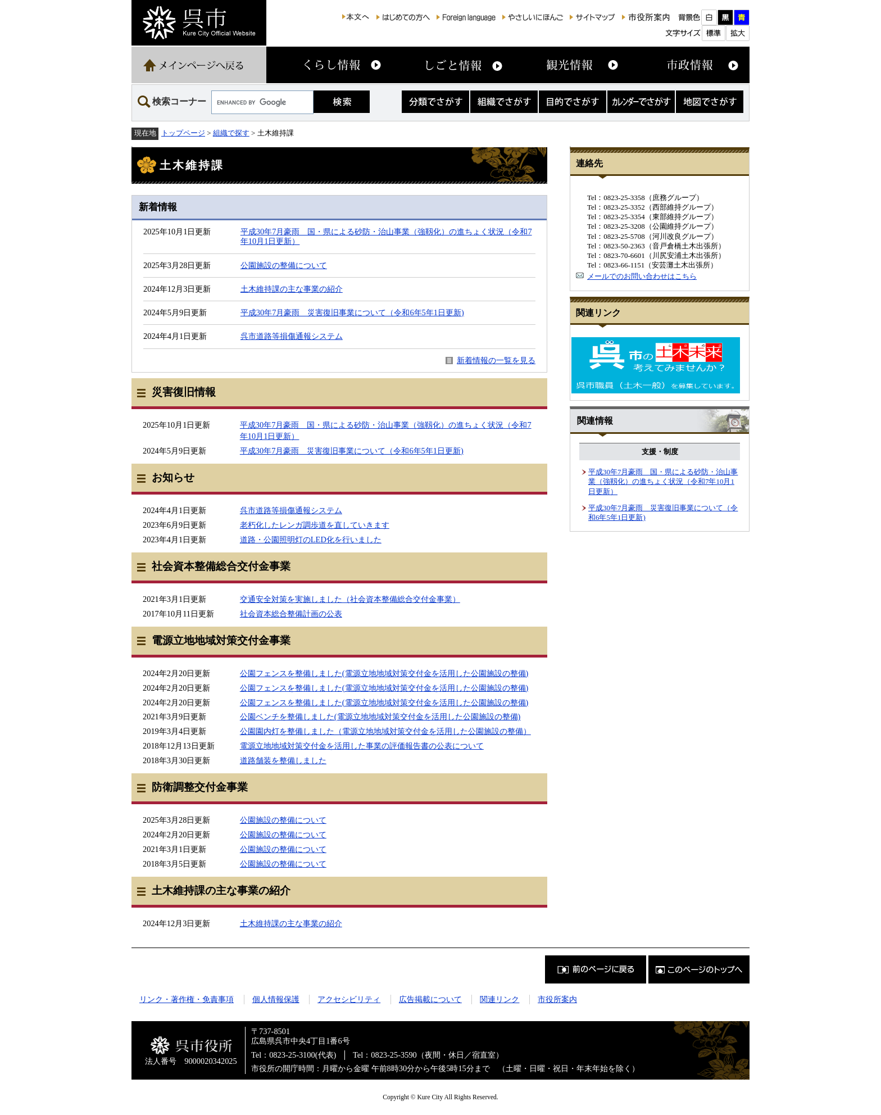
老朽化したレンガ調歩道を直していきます (314, 524)
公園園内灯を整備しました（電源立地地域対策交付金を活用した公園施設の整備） (385, 731)
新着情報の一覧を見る (496, 360)
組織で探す (231, 133)
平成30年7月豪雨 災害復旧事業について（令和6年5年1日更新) (352, 312)
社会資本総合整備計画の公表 (291, 613)
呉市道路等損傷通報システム (291, 336)
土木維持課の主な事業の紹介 (291, 288)
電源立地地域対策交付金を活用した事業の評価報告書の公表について (362, 745)
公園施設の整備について (283, 265)
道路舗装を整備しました (283, 760)
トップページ (183, 133)
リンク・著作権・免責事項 (186, 999)
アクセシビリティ (348, 999)
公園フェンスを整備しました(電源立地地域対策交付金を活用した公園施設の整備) (384, 673)
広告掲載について (430, 999)
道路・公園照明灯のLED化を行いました (311, 539)
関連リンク (499, 999)
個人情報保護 (275, 999)
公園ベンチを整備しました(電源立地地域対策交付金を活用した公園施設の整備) (380, 716)
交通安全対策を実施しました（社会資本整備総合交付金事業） (350, 599)
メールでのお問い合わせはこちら (642, 276)
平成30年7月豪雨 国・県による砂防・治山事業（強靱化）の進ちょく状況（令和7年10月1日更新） (663, 482)
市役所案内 (557, 999)
